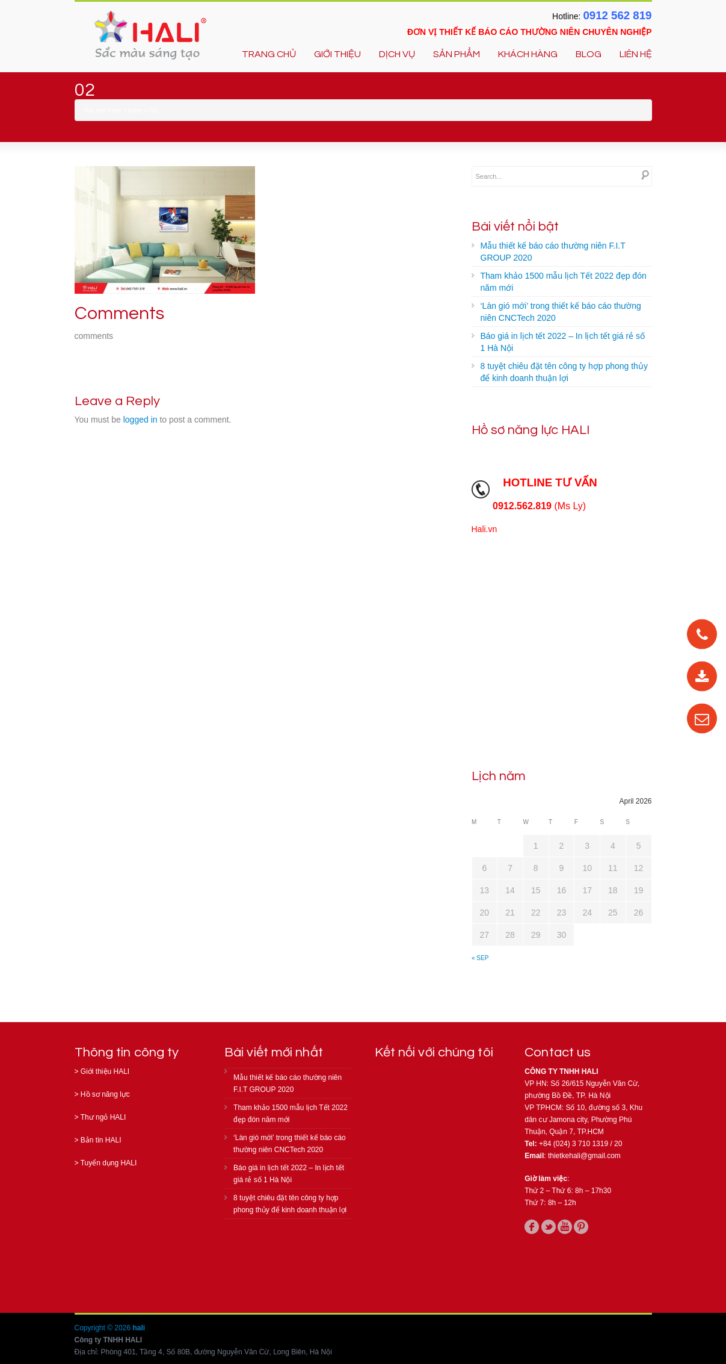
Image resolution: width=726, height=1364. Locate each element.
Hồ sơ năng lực (105, 1094)
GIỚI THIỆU (337, 54)
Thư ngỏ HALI (103, 1117)
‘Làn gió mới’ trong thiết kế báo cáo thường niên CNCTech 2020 (561, 312)
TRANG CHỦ (269, 54)
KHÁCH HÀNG (528, 54)
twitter (548, 1227)
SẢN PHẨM (456, 54)
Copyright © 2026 (104, 1328)
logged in (140, 419)
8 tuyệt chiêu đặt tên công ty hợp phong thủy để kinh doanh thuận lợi (564, 372)
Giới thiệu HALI (105, 1071)
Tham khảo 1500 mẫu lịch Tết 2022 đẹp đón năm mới (564, 282)
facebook (532, 1227)
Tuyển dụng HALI (109, 1163)
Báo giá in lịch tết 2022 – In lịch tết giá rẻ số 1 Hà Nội (563, 342)
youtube (565, 1227)
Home (133, 110)
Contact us (558, 1052)
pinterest (581, 1227)
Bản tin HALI (101, 1140)
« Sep (480, 958)
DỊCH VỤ (397, 54)
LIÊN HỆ (636, 54)
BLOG (588, 54)
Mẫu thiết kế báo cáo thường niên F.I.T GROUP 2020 (553, 251)
